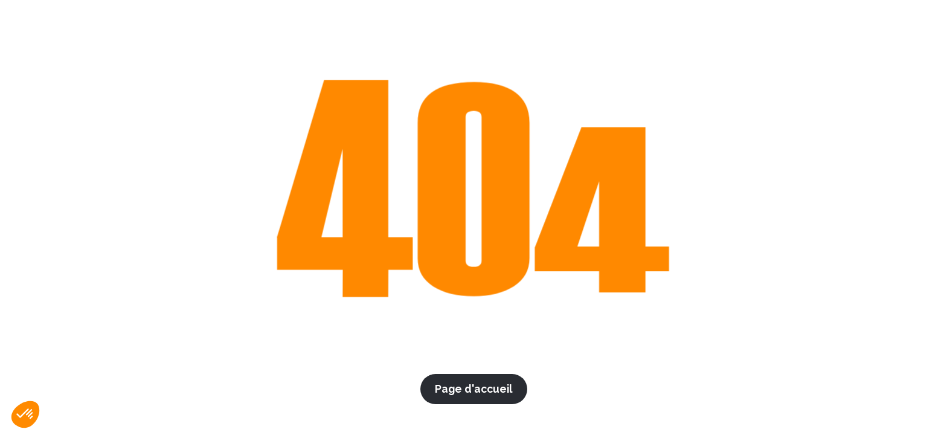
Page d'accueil (474, 388)
